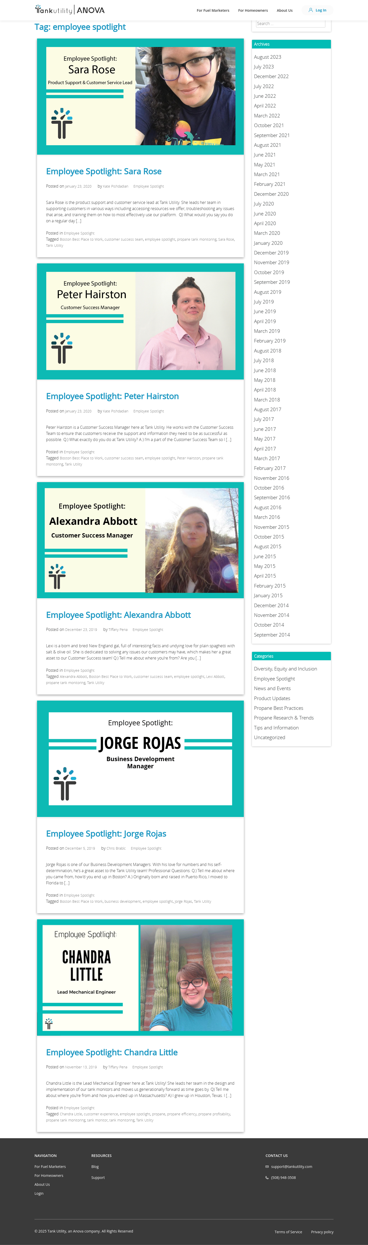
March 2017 (267, 458)
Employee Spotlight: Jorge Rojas (106, 833)
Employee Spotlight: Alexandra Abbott (118, 614)
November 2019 (271, 262)
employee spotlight (160, 239)
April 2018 (265, 389)
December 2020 (271, 194)
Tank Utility (54, 245)
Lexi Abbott (215, 676)
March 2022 (267, 115)
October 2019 (269, 272)
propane (158, 1114)
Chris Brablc (116, 848)
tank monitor (97, 1120)
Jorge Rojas (183, 901)
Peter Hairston (188, 458)
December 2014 (271, 605)
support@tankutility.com (291, 1166)
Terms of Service (288, 1231)
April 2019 (265, 321)
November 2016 (271, 478)
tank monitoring (121, 1120)
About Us (285, 10)
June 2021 (265, 154)
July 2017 (264, 419)
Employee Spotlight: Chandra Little (112, 1052)
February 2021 (270, 184)
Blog (95, 1166)
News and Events (272, 688)
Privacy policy (322, 1231)
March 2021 (267, 174)
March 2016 (267, 517)
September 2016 (272, 497)
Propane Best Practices (278, 708)
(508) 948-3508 (283, 1177)
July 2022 (264, 86)
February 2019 (270, 340)
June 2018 (265, 370)
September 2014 (272, 634)
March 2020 (267, 233)
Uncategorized (269, 737)
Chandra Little (71, 1114)
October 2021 (269, 125)
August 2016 (267, 507)
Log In (318, 10)
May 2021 (264, 164)
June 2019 (265, 311)
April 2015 (265, 575)
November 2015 (271, 527)
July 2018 (264, 360)
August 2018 (267, 350)
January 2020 (268, 243)
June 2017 (265, 429)
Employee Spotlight (148, 186)
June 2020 (265, 213)
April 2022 (265, 105)
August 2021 (267, 145)
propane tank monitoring (196, 239)
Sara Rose (226, 239)
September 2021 (272, 135)
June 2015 (265, 556)
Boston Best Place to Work (81, 239)
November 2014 (271, 615)
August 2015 (267, 546)
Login (38, 1193)
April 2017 (265, 448)
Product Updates (272, 698)
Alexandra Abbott (73, 676)
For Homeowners (253, 10)
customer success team (124, 239)
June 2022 (265, 96)
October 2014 (269, 624)
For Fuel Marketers (213, 10)
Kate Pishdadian (115, 186)
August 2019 (267, 292)
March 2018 (267, 399)
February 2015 (270, 585)
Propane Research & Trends (284, 717)
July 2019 (264, 301)
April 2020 (265, 223)
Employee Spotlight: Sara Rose (104, 171)
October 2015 (269, 536)
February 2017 (270, 468)
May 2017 (264, 438)
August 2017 (267, 409)
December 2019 (271, 252)
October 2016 (269, 487)
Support (98, 1177)
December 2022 (271, 76)
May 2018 (264, 380)
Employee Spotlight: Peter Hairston (112, 395)
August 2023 (267, 57)
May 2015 (264, 566)
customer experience (101, 1114)
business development (123, 901)
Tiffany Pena (118, 629)
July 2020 (264, 203)
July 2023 (264, 66)
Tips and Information (276, 727)
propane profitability (214, 1114)
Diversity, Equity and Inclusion (285, 668)
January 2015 (268, 595)
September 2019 (272, 282)
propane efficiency (182, 1114)
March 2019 (267, 331)
